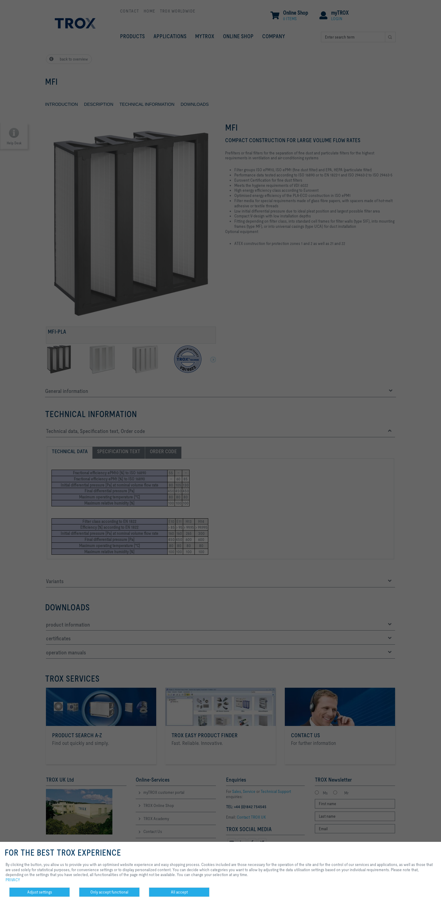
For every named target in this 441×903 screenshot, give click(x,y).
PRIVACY (13, 879)
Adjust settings (39, 892)
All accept (179, 892)
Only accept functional (109, 892)
